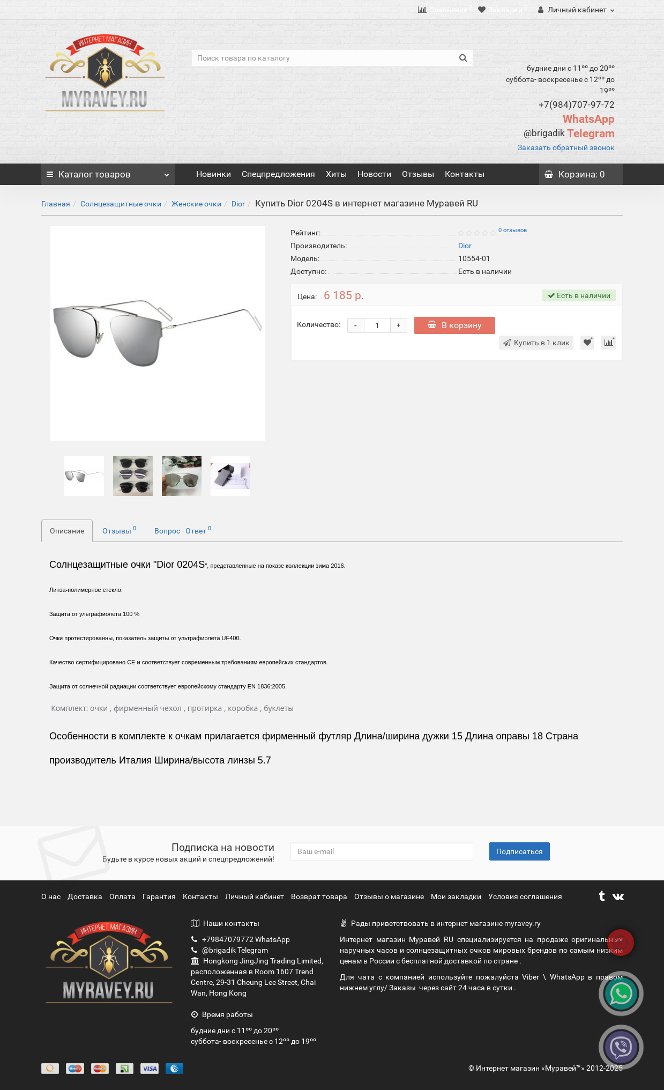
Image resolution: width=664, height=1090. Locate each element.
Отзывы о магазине (390, 896)
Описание (67, 531)
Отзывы (418, 174)
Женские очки (196, 203)
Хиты (336, 174)
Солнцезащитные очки (120, 203)
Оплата (123, 896)
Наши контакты (225, 923)
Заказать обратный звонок (566, 147)
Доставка (86, 896)
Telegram (569, 133)
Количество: (318, 324)
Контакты (464, 174)
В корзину (455, 325)
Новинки (213, 174)
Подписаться (519, 851)
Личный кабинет (255, 896)
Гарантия (160, 896)
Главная (55, 203)
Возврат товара (320, 896)
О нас (51, 896)
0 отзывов (512, 230)
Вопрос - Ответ (182, 530)
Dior (238, 203)
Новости (374, 174)
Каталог (108, 172)
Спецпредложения (278, 174)
